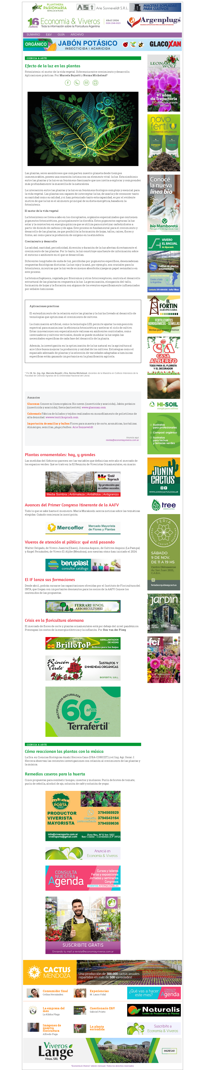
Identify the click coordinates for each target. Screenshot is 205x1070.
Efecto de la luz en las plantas (52, 65)
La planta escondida (97, 1028)
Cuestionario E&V (102, 1008)
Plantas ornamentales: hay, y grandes (60, 454)
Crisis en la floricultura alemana (54, 620)
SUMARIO (33, 34)
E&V (49, 34)
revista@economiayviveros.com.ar (122, 440)
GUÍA (61, 34)
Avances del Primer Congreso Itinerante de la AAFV (72, 504)
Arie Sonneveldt (82, 427)
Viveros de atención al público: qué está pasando (70, 542)
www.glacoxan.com (94, 407)
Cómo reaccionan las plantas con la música (64, 751)
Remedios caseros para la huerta (55, 774)
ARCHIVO (77, 34)
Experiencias (99, 991)
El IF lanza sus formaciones (50, 579)
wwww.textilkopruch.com (62, 417)
